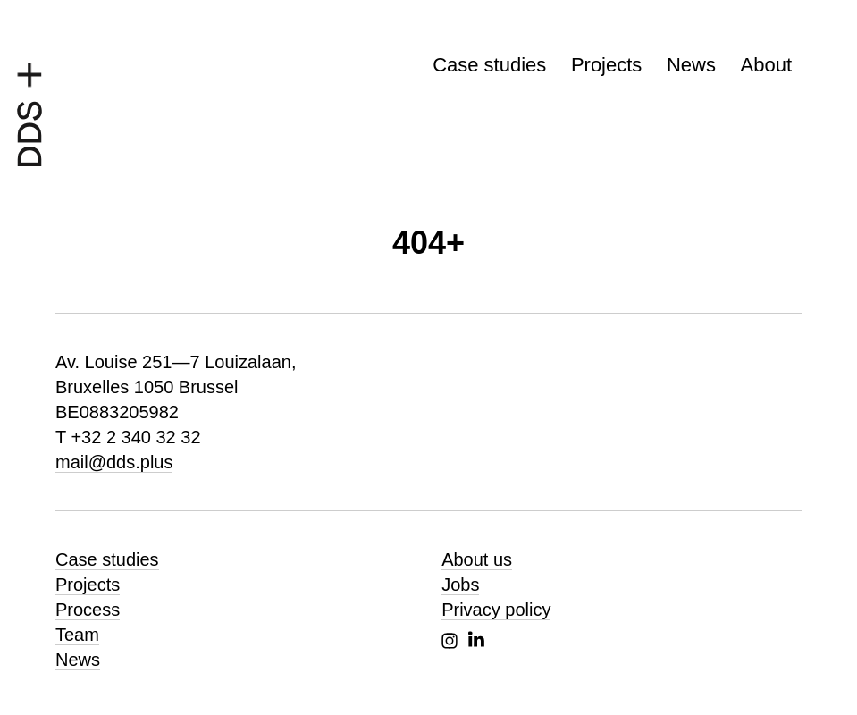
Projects (606, 65)
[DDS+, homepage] (29, 110)
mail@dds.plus (113, 462)
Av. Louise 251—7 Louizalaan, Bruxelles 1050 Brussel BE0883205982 (175, 387)
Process (87, 609)
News (691, 65)
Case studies (489, 65)
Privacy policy (495, 609)
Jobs (460, 584)
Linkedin (476, 639)
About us (476, 559)
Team (77, 634)
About (767, 65)
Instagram (449, 641)
